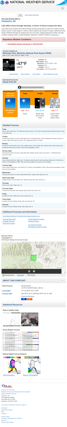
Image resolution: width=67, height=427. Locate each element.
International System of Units (37, 227)
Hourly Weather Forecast (36, 219)
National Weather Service (8, 393)
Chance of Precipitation (30, 375)
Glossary (3, 413)
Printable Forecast (8, 221)
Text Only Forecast (9, 223)
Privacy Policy (5, 416)
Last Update (6, 291)
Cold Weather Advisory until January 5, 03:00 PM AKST (25, 44)
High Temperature (9, 375)
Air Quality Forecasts (34, 225)
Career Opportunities (7, 422)
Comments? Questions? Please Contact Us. (14, 405)
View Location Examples (32, 15)
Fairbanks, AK (8, 21)
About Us (4, 420)
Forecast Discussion (9, 219)
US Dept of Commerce (8, 390)
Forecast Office (13, 74)
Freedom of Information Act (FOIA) (11, 418)
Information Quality (6, 410)
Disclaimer (20, 275)
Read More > (55, 35)
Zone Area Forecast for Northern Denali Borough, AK (21, 216)
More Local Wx (25, 74)
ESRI (33, 275)
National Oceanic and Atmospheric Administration (15, 391)
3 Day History (36, 74)
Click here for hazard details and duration (31, 87)
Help (2, 411)
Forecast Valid (7, 293)
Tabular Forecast (33, 221)
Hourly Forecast (50, 74)
